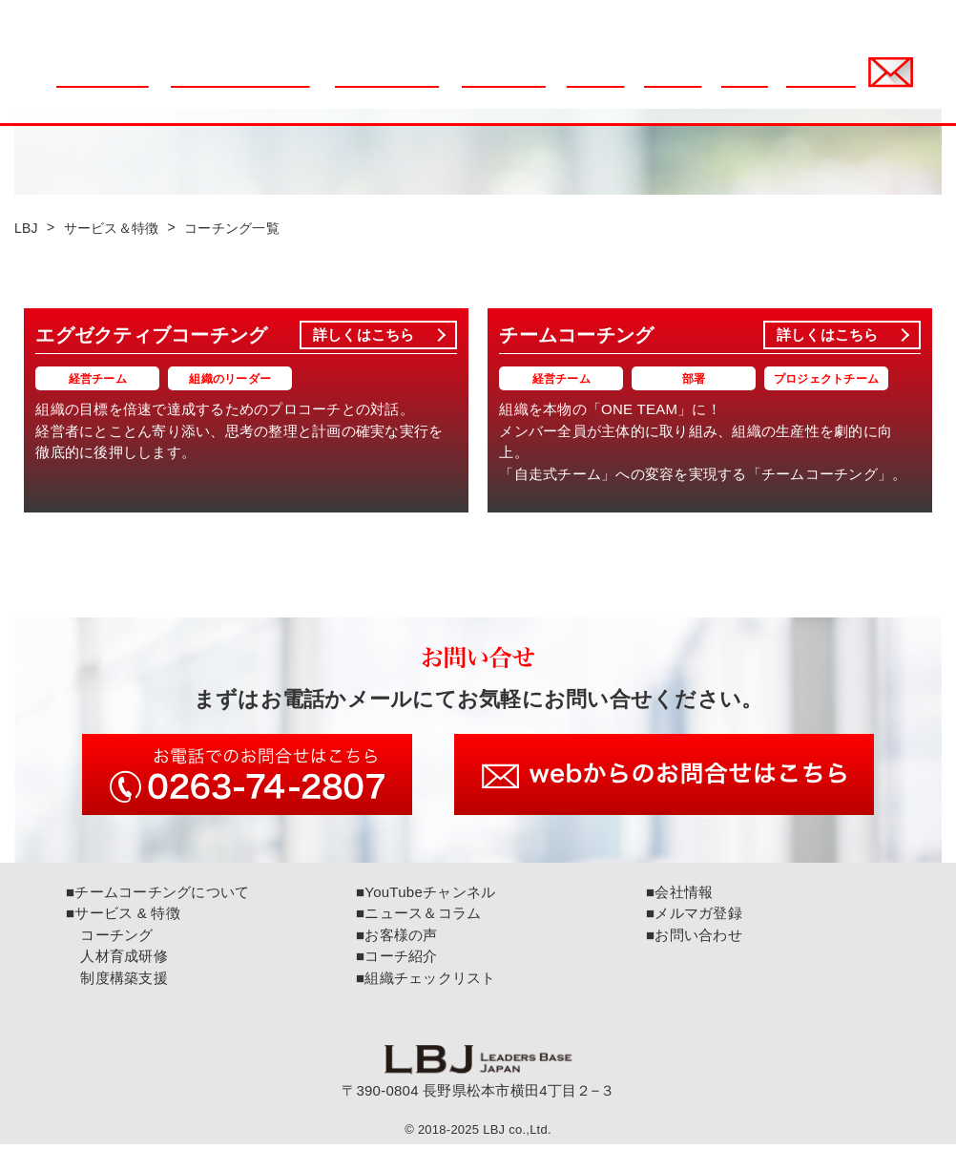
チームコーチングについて (254, 87)
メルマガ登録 (833, 87)
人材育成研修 (117, 961)
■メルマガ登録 (694, 918)
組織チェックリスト (400, 87)
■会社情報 (679, 897)
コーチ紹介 (685, 87)
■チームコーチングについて (157, 897)
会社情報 (755, 87)
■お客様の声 (397, 939)
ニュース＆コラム (115, 87)
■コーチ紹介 (397, 961)
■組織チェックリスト (426, 982)
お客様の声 (607, 87)
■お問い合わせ (694, 939)
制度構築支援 (117, 982)
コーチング (110, 939)
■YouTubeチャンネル (425, 897)
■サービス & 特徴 (123, 918)
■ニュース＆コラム (418, 918)
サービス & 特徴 (516, 87)
